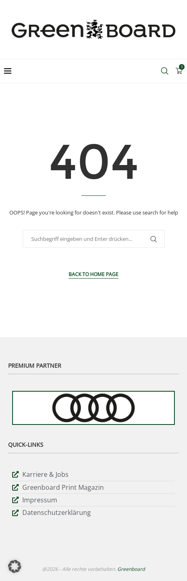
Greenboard (131, 569)
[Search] (165, 71)
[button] (14, 566)
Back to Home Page (93, 274)
